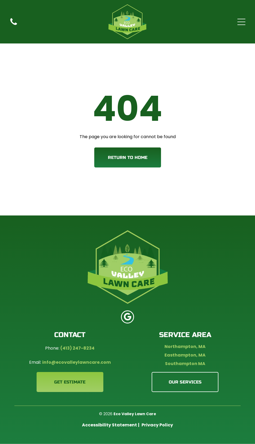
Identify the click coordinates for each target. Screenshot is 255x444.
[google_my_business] (127, 317)
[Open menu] (241, 22)
